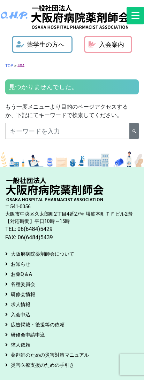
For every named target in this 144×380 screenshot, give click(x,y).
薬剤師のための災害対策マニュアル (50, 355)
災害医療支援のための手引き (42, 365)
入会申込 (20, 314)
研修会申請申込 (28, 335)
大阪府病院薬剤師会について (42, 254)
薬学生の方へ (40, 44)
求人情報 (20, 304)
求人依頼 (20, 345)
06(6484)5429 (35, 229)
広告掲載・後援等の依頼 (38, 324)
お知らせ (20, 264)
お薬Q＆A (21, 274)
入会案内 (106, 44)
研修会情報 (23, 294)
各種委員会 (23, 284)
